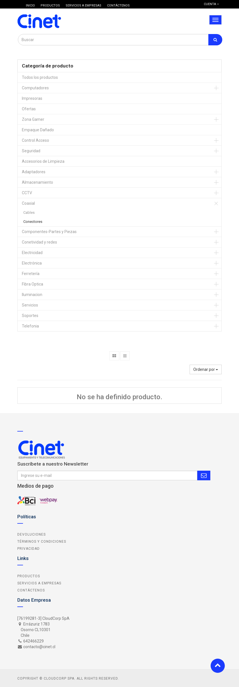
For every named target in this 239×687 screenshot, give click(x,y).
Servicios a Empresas (39, 583)
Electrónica (32, 263)
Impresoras (32, 98)
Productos (28, 576)
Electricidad (32, 252)
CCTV (27, 193)
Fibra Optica (32, 284)
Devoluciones (31, 534)
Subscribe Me (204, 475)
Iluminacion (32, 294)
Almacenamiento (37, 182)
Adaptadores (33, 172)
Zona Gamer (33, 119)
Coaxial (28, 203)
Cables (29, 212)
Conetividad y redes (39, 242)
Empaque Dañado (38, 130)
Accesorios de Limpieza (43, 161)
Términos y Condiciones (41, 542)
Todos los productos (40, 77)
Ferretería (30, 273)
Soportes (30, 315)
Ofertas (29, 109)
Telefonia (30, 326)
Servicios (30, 305)
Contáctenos (31, 590)
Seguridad (31, 151)
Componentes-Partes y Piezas (49, 231)
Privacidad (28, 549)
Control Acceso (35, 140)
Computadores (35, 88)
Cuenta (211, 4)
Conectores (32, 221)
